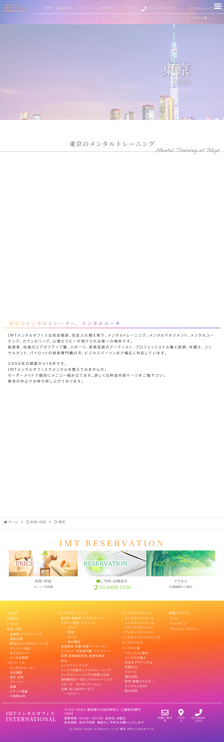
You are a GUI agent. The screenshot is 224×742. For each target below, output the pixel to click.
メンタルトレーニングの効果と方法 (85, 674)
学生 (64, 659)
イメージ (130, 669)
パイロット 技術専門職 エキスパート (86, 650)
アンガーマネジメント (139, 631)
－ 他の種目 (70, 640)
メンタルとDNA (136, 683)
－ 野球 (67, 631)
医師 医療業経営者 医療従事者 (83, 655)
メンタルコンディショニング (141, 636)
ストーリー (17, 678)
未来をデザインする (138, 659)
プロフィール (16, 659)
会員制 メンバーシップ (26, 631)
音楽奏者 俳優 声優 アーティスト (84, 645)
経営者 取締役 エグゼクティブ (82, 617)
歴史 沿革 (17, 674)
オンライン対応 (20, 645)
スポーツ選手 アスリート (78, 622)
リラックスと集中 (136, 650)
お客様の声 (18, 692)
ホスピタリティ (20, 650)
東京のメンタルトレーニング (29, 640)
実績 (13, 683)
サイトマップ (177, 622)
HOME (12, 612)
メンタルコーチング (74, 664)
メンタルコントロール (139, 622)
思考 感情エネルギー (139, 678)
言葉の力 (131, 664)
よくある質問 (19, 655)
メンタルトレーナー (23, 664)
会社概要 (16, 669)
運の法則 (131, 674)
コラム (173, 617)
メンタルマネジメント (136, 612)
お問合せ (13, 617)
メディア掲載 (19, 688)
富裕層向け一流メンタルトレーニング (86, 678)
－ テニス (68, 636)
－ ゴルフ (69, 626)
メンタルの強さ (135, 655)
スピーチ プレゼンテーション (81, 683)
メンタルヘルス (132, 640)
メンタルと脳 (131, 645)
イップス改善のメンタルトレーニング (86, 669)
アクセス (12, 622)
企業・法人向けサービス (77, 688)
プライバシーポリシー (184, 626)
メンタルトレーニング (72, 612)
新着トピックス (179, 612)
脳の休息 (131, 688)
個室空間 (16, 636)
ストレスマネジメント (139, 626)
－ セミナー (70, 692)
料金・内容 (14, 626)
